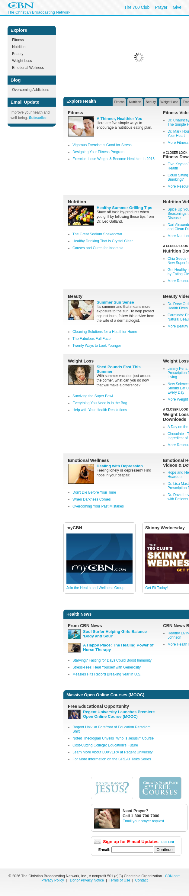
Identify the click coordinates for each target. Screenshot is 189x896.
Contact (141, 880)
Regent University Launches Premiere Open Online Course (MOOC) (119, 714)
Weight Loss (22, 61)
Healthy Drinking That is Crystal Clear (102, 241)
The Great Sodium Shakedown (97, 234)
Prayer (161, 7)
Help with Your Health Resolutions (99, 410)
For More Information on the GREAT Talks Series (111, 759)
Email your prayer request (143, 821)
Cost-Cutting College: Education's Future (105, 745)
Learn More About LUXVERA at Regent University (112, 752)
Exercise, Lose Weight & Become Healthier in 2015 (113, 159)
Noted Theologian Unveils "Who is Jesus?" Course (113, 738)
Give (177, 7)
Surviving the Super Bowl (92, 396)
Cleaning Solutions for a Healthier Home (104, 332)
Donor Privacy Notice (87, 880)
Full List (168, 842)
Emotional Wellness (28, 68)
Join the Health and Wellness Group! (95, 588)
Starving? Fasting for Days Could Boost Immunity (112, 660)
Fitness (18, 40)
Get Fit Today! (156, 588)
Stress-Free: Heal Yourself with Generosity (106, 667)
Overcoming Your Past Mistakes (98, 506)
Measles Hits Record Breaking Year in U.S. (106, 674)
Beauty (17, 54)
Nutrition (19, 47)
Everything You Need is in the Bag (99, 403)
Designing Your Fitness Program (98, 152)
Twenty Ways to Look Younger (96, 345)
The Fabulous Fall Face (91, 339)
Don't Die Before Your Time (94, 492)
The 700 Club (136, 7)
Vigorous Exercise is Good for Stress (102, 145)
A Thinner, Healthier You (119, 118)
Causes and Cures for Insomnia (97, 248)
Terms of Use (120, 880)
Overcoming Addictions (30, 90)
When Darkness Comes (91, 499)
